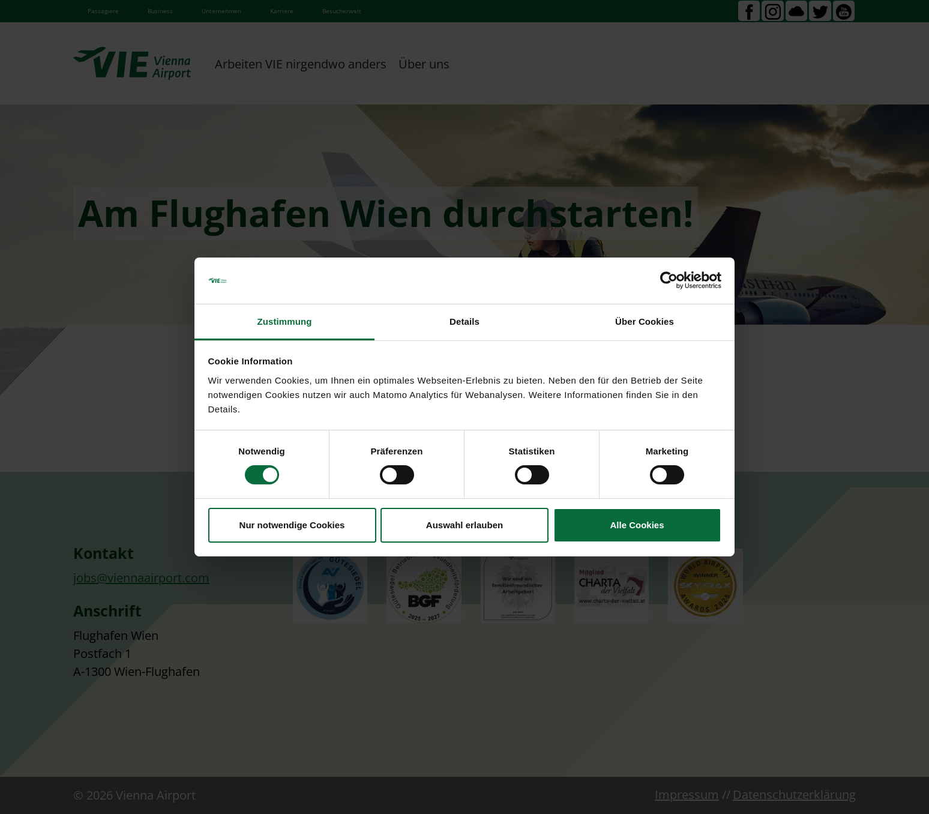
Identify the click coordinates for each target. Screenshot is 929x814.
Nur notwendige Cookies (292, 525)
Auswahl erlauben (464, 525)
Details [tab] (464, 321)
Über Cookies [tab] (644, 321)
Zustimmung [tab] (284, 321)
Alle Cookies (637, 525)
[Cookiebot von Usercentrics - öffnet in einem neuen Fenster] (668, 280)
